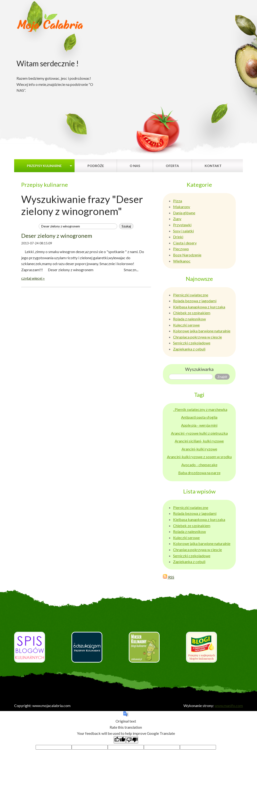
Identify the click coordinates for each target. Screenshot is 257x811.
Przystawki (182, 225)
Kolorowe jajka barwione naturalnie (201, 331)
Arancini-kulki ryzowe (199, 449)
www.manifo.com (229, 705)
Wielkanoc (182, 261)
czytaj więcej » (33, 278)
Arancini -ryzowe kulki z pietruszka (199, 433)
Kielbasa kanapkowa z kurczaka (199, 307)
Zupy (177, 218)
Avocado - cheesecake (199, 464)
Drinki (178, 237)
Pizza (177, 201)
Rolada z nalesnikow (189, 319)
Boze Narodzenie (187, 255)
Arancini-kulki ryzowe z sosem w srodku (199, 456)
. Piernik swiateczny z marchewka (200, 409)
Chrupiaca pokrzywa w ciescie (197, 337)
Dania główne (184, 213)
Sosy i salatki (183, 231)
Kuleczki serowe (186, 325)
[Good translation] (120, 739)
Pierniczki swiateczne (190, 295)
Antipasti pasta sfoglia (199, 417)
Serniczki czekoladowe (191, 343)
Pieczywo (181, 248)
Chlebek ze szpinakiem (191, 312)
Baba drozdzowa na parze (199, 472)
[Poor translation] (132, 739)
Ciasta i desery (185, 243)
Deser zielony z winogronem (56, 235)
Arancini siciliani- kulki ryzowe (199, 441)
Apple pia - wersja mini (199, 425)
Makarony (181, 206)
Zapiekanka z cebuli (189, 349)
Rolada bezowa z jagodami (194, 300)
